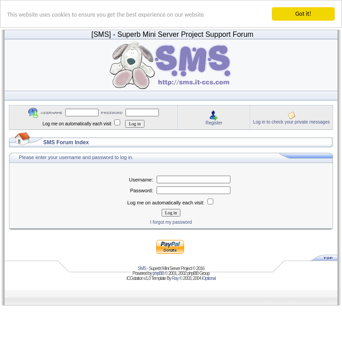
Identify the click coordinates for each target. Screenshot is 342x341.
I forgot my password (171, 222)
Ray (175, 278)
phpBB (158, 273)
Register (214, 122)
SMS (142, 268)
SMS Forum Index (66, 142)
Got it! (303, 14)
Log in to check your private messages (291, 121)
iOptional (208, 278)
